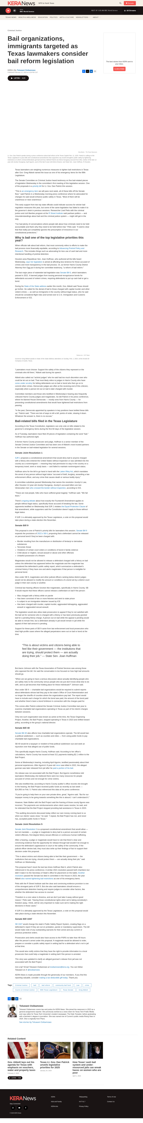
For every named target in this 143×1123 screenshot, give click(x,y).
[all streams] (130, 15)
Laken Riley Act (66, 476)
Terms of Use (111, 1101)
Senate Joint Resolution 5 (26, 834)
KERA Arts (54, 1111)
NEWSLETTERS (82, 22)
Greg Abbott (83, 995)
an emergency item (30, 196)
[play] (8, 15)
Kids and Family (56, 1106)
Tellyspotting (83, 1101)
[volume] (14, 15)
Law (77, 990)
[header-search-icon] (121, 6)
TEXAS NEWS (11, 22)
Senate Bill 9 (81, 535)
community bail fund (63, 990)
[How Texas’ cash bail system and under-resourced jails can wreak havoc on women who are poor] (88, 1055)
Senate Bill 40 (21, 738)
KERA (53, 1101)
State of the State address (35, 291)
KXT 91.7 (82, 1106)
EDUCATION (43, 22)
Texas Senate (68, 995)
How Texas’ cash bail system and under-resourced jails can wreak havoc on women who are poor (87, 1072)
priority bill (37, 191)
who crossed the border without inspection (48, 493)
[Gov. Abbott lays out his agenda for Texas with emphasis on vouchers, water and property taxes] (23, 1055)
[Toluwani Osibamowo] (12, 1015)
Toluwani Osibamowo (26, 75)
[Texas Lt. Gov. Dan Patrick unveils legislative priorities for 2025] (55, 1055)
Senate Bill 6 (65, 277)
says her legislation (34, 267)
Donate (132, 5)
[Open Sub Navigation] (90, 22)
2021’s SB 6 (42, 538)
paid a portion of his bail (63, 773)
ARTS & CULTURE (67, 22)
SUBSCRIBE (119, 73)
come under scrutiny (23, 388)
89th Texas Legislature (48, 995)
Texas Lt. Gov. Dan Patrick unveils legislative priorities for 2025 (54, 1070)
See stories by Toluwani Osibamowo (35, 1027)
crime (87, 990)
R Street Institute (56, 218)
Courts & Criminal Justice (25, 995)
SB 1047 (18, 929)
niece (58, 770)
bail (35, 990)
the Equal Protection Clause (73, 511)
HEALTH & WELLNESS (27, 22)
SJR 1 (17, 463)
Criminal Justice (15, 35)
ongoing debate (28, 506)
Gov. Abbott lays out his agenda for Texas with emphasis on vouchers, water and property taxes (21, 1071)
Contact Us (110, 1106)
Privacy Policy (83, 1111)
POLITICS (53, 22)
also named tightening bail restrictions (37, 883)
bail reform (46, 990)
